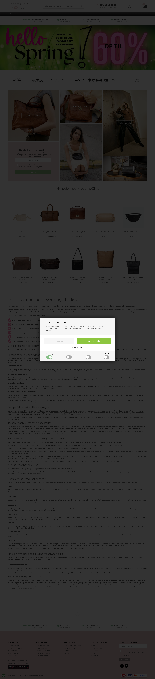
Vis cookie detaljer (77, 348)
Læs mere (47, 330)
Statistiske (106, 356)
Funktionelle (88, 356)
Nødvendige (49, 356)
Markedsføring (69, 356)
